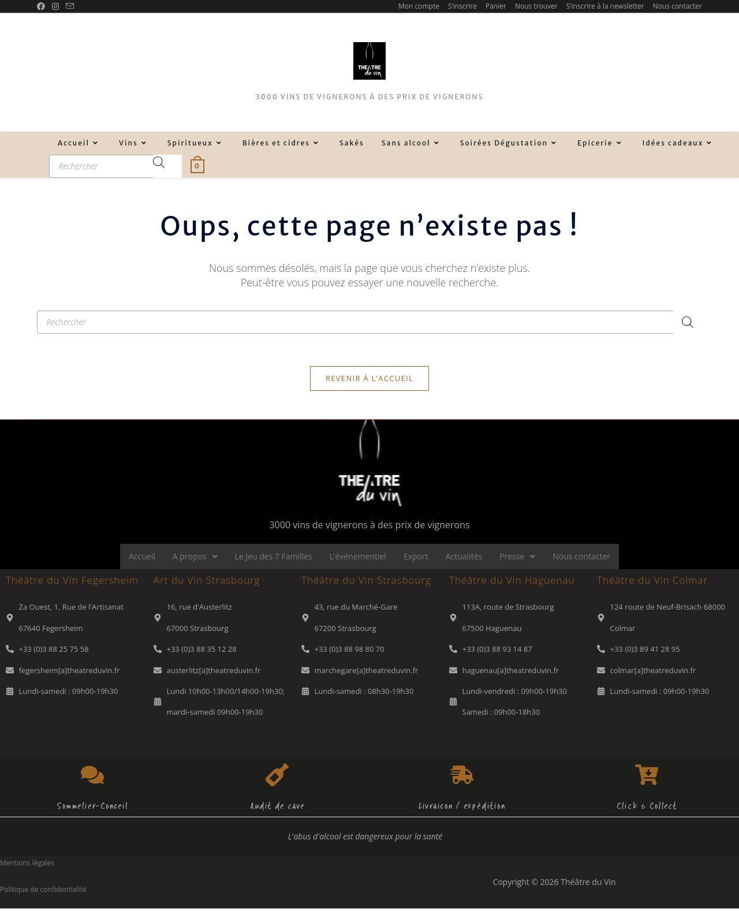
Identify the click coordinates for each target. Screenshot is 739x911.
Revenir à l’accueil (369, 380)
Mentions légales (27, 865)
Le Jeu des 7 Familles (273, 558)
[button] (195, 559)
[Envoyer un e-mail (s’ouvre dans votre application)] (69, 6)
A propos (195, 558)
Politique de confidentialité (43, 892)
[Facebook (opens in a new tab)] (42, 6)
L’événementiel (358, 558)
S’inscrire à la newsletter (605, 6)
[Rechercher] (167, 166)
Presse (517, 558)
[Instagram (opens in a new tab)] (55, 6)
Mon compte (418, 6)
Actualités (464, 558)
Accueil (142, 558)
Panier (496, 6)
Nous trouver (536, 6)
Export (416, 558)
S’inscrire (462, 6)
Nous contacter (677, 6)
